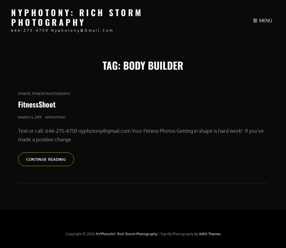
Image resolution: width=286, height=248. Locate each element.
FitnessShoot (37, 104)
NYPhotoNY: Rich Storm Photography (77, 17)
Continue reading (50, 159)
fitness (24, 94)
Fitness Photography (51, 94)
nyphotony (55, 117)
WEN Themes (210, 234)
